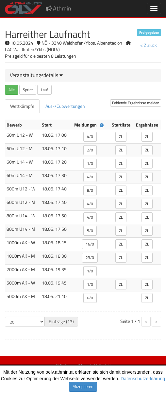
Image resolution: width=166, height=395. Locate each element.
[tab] (83, 75)
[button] (36, 75)
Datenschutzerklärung (143, 378)
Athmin (58, 8)
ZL (121, 136)
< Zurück (148, 45)
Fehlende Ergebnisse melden (135, 103)
